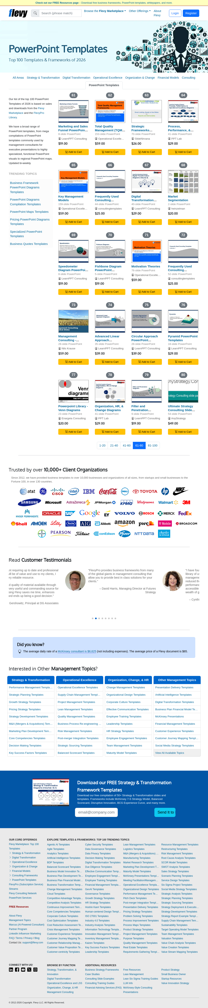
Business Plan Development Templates (65, 875)
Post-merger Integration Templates (78, 738)
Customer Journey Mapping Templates (177, 738)
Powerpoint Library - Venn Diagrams (73, 408)
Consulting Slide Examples (99, 978)
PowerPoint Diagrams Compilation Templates (25, 202)
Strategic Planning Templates (26, 694)
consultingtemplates (110, 208)
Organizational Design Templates (125, 694)
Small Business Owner (173, 974)
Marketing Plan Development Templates (31, 731)
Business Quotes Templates (29, 243)
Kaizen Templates (94, 943)
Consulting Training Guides (99, 983)
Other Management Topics (177, 680)
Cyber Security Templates (99, 844)
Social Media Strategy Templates (174, 745)
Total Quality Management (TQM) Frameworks (109, 130)
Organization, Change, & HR (128, 680)
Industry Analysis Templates (100, 925)
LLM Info (128, 983)
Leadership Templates (119, 723)
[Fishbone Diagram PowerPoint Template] (110, 251)
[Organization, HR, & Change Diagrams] (110, 391)
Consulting (188, 77)
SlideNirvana (142, 138)
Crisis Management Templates (63, 929)
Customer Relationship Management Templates (65, 943)
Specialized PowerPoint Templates (26, 234)
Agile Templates (55, 849)
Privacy (28, 938)
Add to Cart (73, 151)
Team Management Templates (124, 745)
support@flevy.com (32, 942)
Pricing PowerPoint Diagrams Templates (30, 222)
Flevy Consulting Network (23, 893)
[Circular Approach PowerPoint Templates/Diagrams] (146, 321)
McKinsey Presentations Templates (141, 875)
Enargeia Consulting (74, 418)
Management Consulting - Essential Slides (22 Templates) (72, 342)
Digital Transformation (76, 77)
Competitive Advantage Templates (65, 898)
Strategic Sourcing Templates (75, 745)
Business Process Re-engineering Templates (80, 723)
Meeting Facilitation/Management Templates (141, 880)
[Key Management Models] (73, 181)
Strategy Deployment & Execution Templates (180, 907)
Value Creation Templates (175, 947)
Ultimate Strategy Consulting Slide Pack (180, 410)
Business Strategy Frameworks (102, 969)
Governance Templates (97, 893)
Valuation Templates (172, 938)
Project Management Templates (76, 702)
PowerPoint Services (20, 897)
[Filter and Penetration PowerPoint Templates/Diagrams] (146, 391)
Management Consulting (60, 992)
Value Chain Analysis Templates (178, 943)
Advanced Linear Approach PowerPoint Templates (107, 342)
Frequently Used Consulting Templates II (107, 200)
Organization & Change (140, 77)
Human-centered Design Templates (103, 911)
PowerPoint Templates (104, 85)
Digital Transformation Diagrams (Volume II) (146, 200)
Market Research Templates (138, 862)
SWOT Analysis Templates (175, 867)
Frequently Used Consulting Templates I (180, 270)
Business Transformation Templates (65, 884)
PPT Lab (176, 138)
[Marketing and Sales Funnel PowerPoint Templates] (73, 111)
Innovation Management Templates (103, 934)
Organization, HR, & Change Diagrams (109, 408)
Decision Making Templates (25, 745)
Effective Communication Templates (127, 709)
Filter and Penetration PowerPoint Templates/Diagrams (146, 411)
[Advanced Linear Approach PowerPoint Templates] (110, 321)
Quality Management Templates (76, 716)
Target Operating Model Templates (179, 929)
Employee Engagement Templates (126, 738)
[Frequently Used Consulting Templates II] (110, 181)
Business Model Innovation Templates (65, 871)
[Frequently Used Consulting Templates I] (183, 251)
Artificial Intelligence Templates (173, 694)
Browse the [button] (104, 11)
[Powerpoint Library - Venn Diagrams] (73, 391)
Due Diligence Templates (98, 867)
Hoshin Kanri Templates (98, 907)
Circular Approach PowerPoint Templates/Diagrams (146, 340)
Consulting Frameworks (23, 875)
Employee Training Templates (123, 716)
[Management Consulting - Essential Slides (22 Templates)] (73, 321)
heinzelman (178, 208)
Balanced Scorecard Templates (76, 752)
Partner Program (18, 929)
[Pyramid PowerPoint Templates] (183, 321)
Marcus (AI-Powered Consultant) (26, 924)
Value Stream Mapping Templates (179, 951)
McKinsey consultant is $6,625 (77, 651)
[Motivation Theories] (146, 251)
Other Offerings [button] (138, 11)
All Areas (18, 77)
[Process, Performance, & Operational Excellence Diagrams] (183, 111)
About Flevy (157, 13)
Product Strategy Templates (138, 929)
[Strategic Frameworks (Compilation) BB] (146, 111)
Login (175, 13)
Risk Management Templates (75, 731)
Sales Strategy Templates (175, 871)
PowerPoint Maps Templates (29, 211)
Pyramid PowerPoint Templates (183, 338)
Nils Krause (68, 348)
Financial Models (168, 77)
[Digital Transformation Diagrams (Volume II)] (146, 181)
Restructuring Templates (174, 849)
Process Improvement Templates (141, 920)
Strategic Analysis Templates (176, 893)
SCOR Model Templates (174, 862)
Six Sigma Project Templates (176, 884)
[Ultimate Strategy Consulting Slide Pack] (183, 391)
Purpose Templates (133, 938)
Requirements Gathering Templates (141, 951)
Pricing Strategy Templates (25, 709)
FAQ (11, 938)
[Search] (60, 13)
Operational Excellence (107, 77)
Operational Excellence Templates (78, 687)
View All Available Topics (169, 752)
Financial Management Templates (175, 723)
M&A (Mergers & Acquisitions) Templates (31, 723)
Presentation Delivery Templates (174, 687)
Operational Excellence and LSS (64, 983)
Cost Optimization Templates (62, 920)
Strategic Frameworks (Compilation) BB (143, 130)
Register (191, 13)
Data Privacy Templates (98, 853)
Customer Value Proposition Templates (65, 947)
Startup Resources (171, 978)
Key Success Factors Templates (28, 752)
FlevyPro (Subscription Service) (26, 884)
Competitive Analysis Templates (64, 902)
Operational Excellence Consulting (118, 138)
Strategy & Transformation (43, 77)
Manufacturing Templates (137, 858)
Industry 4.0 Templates (97, 920)
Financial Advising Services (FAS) (103, 987)
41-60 (126, 445)
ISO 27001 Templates (96, 916)
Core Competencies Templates (27, 738)
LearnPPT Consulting (74, 138)
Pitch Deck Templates (135, 898)
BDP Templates (55, 862)
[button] (92, 618)
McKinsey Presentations (169, 716)
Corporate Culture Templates (123, 702)
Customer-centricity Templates (63, 951)
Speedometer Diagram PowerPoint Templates (73, 270)
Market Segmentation (178, 198)
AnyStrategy (178, 418)
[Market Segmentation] (183, 181)
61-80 (139, 445)
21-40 (114, 445)
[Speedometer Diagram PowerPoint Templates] (73, 251)
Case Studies (92, 974)
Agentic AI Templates (58, 844)
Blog (37, 938)
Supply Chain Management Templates (80, 694)
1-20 (102, 445)
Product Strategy (170, 969)
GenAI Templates (94, 889)
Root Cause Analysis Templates (178, 858)
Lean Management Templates (75, 709)
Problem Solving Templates (138, 916)
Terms (19, 938)
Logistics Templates (134, 849)
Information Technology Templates (103, 929)
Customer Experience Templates (174, 731)
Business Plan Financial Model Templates (177, 709)
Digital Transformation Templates (174, 702)
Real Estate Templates (135, 947)
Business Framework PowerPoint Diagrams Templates (24, 187)
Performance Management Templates (31, 687)
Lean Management (133, 974)
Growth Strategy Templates (25, 702)
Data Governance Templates (100, 849)
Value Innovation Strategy (175, 983)
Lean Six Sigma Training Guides (140, 978)
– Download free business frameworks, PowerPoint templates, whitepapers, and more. (104, 2)
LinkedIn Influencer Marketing (25, 933)
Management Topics (20, 920)
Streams (13, 888)
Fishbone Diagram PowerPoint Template (108, 270)
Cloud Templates (56, 893)
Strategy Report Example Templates (180, 916)
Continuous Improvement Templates (65, 907)
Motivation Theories (145, 266)
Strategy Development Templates (28, 716)
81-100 (152, 445)
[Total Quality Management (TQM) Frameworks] (110, 111)
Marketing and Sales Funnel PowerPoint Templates (73, 130)
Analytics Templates (58, 853)
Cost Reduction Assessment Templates (65, 925)
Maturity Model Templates (121, 752)
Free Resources (132, 969)
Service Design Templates (175, 880)
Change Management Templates (125, 687)
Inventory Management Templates (103, 938)
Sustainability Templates (174, 925)
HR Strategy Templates (120, 731)
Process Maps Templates (137, 925)
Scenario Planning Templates (177, 875)
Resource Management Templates (179, 844)
